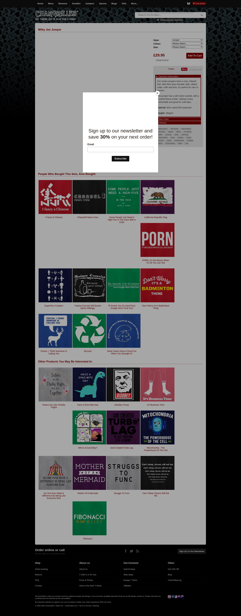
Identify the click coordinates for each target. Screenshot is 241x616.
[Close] (157, 93)
